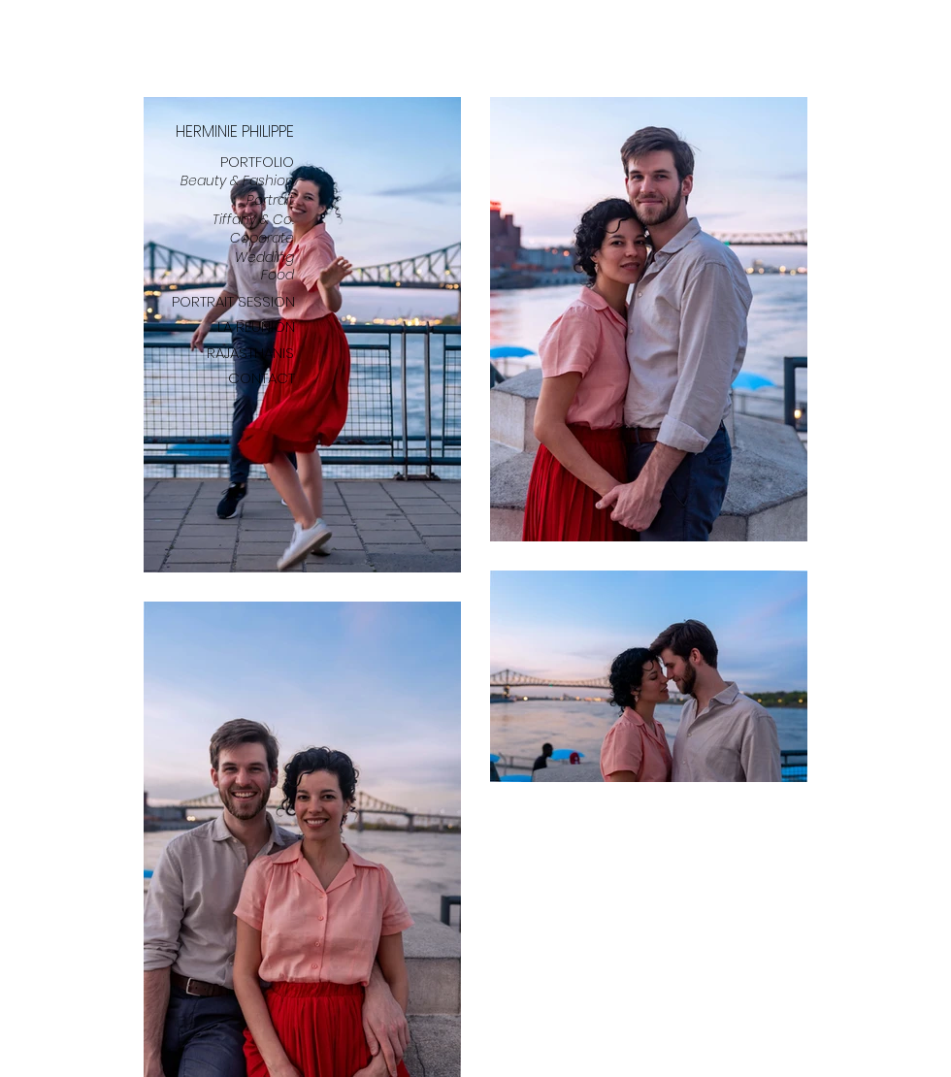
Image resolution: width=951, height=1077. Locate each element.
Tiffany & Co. (253, 219)
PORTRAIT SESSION (233, 301)
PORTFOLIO (257, 161)
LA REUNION (256, 326)
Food (277, 274)
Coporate (262, 237)
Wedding (264, 257)
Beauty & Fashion (237, 180)
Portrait (270, 200)
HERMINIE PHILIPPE (235, 131)
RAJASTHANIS (250, 353)
